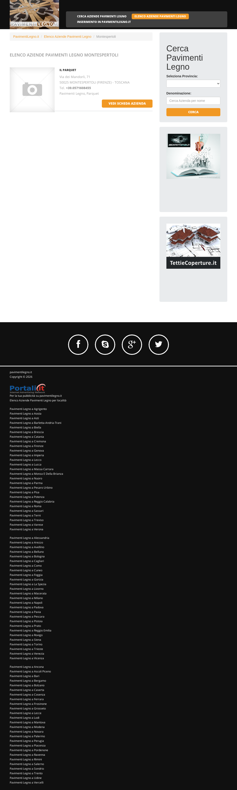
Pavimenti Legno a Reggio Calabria (32, 501)
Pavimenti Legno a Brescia (27, 432)
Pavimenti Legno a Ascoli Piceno (30, 671)
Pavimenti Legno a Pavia (25, 612)
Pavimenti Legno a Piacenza (28, 745)
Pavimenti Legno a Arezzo (26, 542)
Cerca (193, 112)
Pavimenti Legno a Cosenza (27, 694)
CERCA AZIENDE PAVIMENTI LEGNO (102, 16)
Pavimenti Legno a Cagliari (27, 561)
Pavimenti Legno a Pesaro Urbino (31, 488)
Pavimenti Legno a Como (26, 566)
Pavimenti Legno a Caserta (27, 690)
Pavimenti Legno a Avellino (27, 547)
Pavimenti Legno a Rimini (26, 759)
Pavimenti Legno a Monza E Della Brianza (36, 474)
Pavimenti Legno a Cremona (28, 441)
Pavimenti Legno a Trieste (26, 649)
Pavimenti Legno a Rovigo (26, 635)
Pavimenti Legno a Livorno (27, 589)
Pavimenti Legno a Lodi (24, 718)
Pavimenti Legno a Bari (24, 676)
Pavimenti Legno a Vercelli (27, 782)
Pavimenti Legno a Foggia (26, 575)
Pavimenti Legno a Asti (24, 418)
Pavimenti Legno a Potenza (27, 497)
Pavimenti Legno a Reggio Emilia (30, 630)
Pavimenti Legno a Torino (26, 644)
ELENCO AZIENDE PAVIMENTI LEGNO (160, 16)
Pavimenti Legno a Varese (26, 525)
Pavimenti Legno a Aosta (25, 413)
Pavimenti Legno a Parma (26, 483)
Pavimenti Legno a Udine (26, 778)
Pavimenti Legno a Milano (26, 598)
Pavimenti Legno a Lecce (25, 713)
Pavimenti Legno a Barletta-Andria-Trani (35, 423)
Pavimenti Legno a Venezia (27, 654)
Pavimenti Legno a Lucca (25, 464)
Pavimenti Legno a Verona (26, 529)
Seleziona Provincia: (182, 76)
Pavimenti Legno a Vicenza (27, 658)
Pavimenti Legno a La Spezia (28, 584)
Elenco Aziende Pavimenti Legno (67, 36)
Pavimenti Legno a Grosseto (28, 708)
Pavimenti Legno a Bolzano (27, 685)
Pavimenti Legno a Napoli (26, 603)
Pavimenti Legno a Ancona (27, 667)
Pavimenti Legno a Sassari (27, 511)
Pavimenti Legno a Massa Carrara (31, 469)
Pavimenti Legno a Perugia (27, 741)
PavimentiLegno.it (26, 36)
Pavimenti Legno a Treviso (27, 520)
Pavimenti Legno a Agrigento (28, 409)
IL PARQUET (67, 70)
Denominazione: (178, 93)
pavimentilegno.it (21, 372)
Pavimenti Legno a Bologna (27, 556)
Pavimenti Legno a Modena (27, 727)
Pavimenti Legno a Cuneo (26, 570)
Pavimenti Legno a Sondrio (27, 769)
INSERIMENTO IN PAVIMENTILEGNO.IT (104, 22)
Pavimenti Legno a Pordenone (29, 750)
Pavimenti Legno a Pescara (27, 616)
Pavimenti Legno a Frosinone (28, 704)
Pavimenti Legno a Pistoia (26, 621)
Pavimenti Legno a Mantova (27, 722)
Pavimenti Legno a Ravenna (27, 755)
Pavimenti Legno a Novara (27, 732)
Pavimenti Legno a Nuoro (26, 478)
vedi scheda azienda (127, 103)
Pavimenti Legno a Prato (25, 626)
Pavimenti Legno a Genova (27, 451)
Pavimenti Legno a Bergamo (28, 681)
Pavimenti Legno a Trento (26, 773)
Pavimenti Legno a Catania (27, 437)
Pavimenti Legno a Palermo (27, 736)
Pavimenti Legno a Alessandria (29, 538)
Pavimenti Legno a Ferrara (27, 699)
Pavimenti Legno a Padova (27, 607)
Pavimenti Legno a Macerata (28, 593)
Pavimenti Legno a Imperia (27, 455)
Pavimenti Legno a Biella (25, 427)
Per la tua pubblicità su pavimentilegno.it (36, 396)
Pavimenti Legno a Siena (25, 640)
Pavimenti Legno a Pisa (24, 492)
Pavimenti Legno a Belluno (27, 552)
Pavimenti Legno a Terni (25, 515)
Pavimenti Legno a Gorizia (26, 579)
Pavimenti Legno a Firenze (27, 446)
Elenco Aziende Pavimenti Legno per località (38, 400)
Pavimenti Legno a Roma (25, 506)
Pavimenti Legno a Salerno (27, 764)
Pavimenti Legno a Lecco (25, 460)
